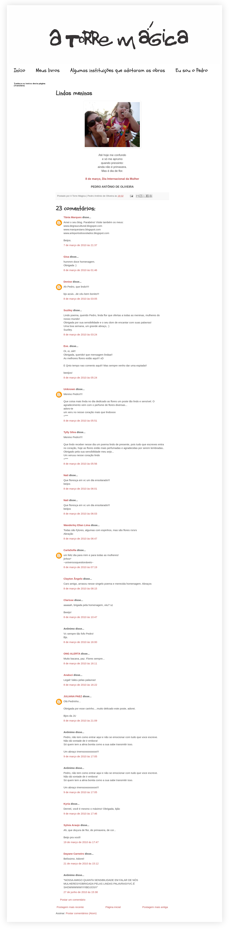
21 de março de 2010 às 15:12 (81, 863)
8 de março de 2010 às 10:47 (80, 617)
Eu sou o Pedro (192, 70)
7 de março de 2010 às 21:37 (80, 245)
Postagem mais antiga (155, 907)
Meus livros (48, 70)
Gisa (66, 256)
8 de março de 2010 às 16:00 (80, 642)
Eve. (66, 346)
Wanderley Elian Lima (77, 525)
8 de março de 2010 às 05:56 (80, 463)
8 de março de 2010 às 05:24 (80, 377)
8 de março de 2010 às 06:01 (80, 488)
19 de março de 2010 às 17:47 (81, 842)
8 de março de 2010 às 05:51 (80, 420)
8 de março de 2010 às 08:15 (80, 588)
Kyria (67, 803)
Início (19, 70)
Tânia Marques (73, 217)
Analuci (68, 674)
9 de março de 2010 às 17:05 (80, 756)
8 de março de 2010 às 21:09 (80, 720)
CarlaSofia (70, 550)
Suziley (68, 310)
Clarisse (69, 600)
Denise (68, 281)
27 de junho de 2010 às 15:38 (81, 892)
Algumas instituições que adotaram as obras (117, 70)
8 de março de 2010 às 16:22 (80, 684)
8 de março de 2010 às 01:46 (80, 270)
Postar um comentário (72, 899)
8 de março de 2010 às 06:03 (80, 513)
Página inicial (113, 907)
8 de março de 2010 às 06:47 (80, 538)
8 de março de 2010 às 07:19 (80, 567)
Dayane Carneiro (74, 853)
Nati (66, 475)
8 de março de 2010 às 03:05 (80, 298)
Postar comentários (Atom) (81, 913)
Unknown (69, 389)
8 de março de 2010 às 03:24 (80, 334)
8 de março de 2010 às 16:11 (80, 663)
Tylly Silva (70, 432)
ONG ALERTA (72, 653)
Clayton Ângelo (73, 578)
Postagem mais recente (70, 907)
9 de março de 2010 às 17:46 (80, 813)
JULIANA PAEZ (73, 696)
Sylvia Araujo (72, 825)
